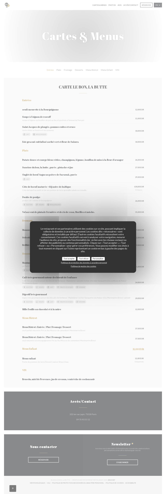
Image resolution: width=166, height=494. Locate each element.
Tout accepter (69, 259)
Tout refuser (84, 259)
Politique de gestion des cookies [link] (83, 266)
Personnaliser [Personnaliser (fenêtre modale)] (98, 259)
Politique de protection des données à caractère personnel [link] (84, 263)
